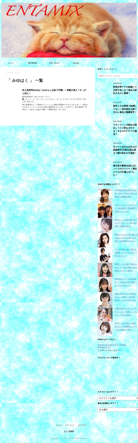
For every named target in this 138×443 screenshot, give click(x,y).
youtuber (40, 97)
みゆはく (52, 99)
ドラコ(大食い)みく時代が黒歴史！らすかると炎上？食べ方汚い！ (126, 252)
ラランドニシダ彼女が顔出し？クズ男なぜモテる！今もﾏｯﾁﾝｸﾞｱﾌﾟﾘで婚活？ (125, 129)
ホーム (10, 63)
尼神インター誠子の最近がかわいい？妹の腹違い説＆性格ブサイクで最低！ (126, 267)
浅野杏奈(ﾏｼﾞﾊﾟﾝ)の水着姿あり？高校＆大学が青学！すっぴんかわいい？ (126, 282)
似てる (59, 99)
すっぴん (36, 99)
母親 (84, 99)
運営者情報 (32, 63)
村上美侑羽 (77, 99)
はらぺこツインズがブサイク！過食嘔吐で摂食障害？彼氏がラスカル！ (126, 208)
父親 (24, 102)
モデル (47, 97)
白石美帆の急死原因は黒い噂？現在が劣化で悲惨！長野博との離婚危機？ (126, 193)
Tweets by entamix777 (108, 345)
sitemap (76, 63)
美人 (33, 102)
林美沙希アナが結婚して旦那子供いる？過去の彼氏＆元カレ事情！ (125, 90)
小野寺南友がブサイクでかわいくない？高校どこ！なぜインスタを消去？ (126, 311)
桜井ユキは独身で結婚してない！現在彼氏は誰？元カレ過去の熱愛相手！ (125, 109)
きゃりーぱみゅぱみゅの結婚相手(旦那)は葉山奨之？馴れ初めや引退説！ (125, 150)
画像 (28, 102)
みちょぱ (44, 99)
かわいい (28, 99)
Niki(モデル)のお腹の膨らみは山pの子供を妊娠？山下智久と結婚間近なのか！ (126, 237)
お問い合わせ (54, 63)
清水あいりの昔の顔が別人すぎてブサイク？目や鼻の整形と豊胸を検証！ (126, 223)
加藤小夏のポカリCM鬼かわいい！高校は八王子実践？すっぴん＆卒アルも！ (126, 297)
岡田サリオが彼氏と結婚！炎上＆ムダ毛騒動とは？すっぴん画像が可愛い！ (126, 326)
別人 (67, 99)
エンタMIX (69, 431)
